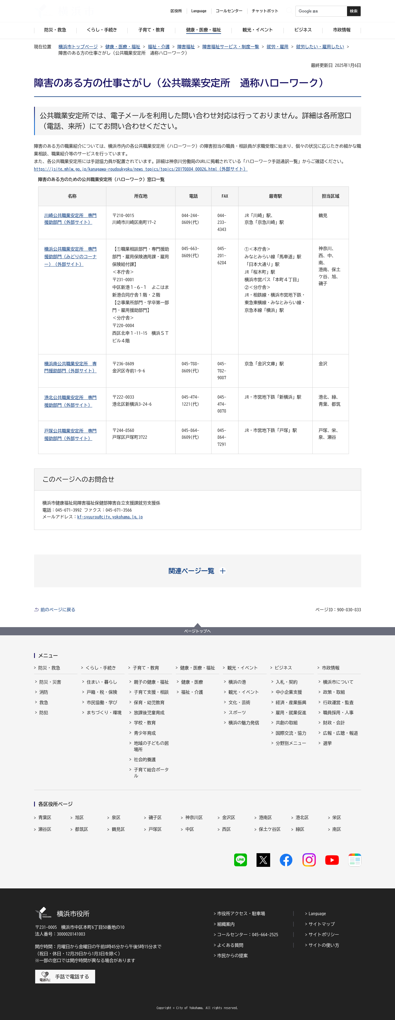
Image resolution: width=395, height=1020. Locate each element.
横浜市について (338, 682)
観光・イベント (242, 668)
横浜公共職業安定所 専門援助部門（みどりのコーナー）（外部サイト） (70, 256)
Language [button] (199, 11)
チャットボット (265, 11)
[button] (197, 570)
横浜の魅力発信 (243, 722)
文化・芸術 (239, 702)
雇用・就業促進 (291, 712)
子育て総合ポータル (151, 772)
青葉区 (45, 817)
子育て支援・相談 (151, 692)
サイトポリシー (324, 934)
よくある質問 (230, 945)
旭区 (79, 817)
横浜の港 (237, 682)
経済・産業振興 (291, 702)
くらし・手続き (101, 668)
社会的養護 (145, 759)
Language (317, 913)
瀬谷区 (45, 829)
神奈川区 (194, 817)
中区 (189, 829)
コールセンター (229, 11)
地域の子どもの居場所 (151, 746)
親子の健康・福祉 (151, 682)
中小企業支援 (289, 692)
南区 (337, 829)
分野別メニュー (291, 743)
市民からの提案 (232, 955)
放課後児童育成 (149, 712)
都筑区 (81, 829)
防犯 (44, 712)
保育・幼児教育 (149, 702)
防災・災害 (50, 682)
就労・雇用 (278, 47)
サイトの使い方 (324, 945)
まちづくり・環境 (104, 712)
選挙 (327, 743)
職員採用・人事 (338, 712)
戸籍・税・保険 (102, 692)
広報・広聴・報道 (340, 733)
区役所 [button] (176, 11)
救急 (44, 702)
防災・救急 (49, 668)
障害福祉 (186, 47)
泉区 (116, 817)
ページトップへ (197, 631)
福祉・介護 (159, 47)
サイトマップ (322, 924)
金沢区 (228, 817)
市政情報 (330, 668)
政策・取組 (334, 692)
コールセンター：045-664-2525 (247, 934)
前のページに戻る (58, 609)
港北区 (302, 817)
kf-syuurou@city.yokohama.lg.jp (110, 517)
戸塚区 (155, 829)
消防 (44, 692)
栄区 (337, 817)
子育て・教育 (146, 668)
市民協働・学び (102, 702)
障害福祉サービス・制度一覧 (231, 47)
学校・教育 (145, 722)
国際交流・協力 (291, 733)
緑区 (300, 829)
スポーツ (237, 712)
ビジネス (283, 668)
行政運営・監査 (338, 702)
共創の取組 (287, 722)
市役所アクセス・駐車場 (241, 913)
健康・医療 (192, 682)
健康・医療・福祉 (122, 47)
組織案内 (226, 924)
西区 (226, 829)
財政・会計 (334, 722)
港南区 (265, 817)
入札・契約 (287, 682)
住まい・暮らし (102, 682)
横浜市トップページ (78, 47)
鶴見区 (118, 829)
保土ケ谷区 (270, 829)
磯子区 (155, 817)
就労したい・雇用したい (320, 47)
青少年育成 (145, 733)
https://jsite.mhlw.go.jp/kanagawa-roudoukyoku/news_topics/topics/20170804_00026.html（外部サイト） (141, 169)
